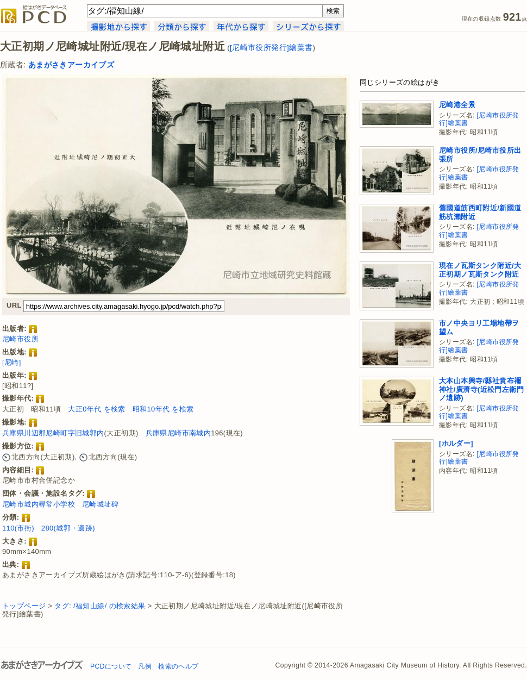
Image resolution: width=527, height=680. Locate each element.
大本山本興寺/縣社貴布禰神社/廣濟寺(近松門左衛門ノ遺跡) (481, 389)
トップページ (24, 606)
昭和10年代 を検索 (163, 409)
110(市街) (18, 528)
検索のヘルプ (178, 666)
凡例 (145, 666)
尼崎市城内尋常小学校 (38, 504)
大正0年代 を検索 (96, 409)
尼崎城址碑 (100, 504)
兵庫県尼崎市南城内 (178, 433)
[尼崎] (11, 362)
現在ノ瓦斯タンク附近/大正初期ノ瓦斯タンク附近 (480, 269)
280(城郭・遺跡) (68, 528)
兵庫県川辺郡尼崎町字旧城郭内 (53, 433)
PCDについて (110, 666)
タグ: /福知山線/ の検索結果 (99, 606)
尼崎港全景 (457, 105)
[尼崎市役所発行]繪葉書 (271, 47)
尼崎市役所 (20, 339)
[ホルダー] (456, 443)
